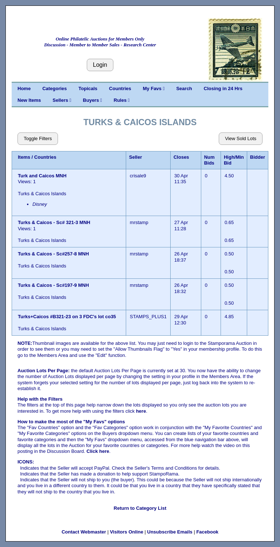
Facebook (207, 532)
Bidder (257, 157)
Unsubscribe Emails (169, 532)
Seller (135, 157)
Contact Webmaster (84, 532)
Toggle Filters (38, 138)
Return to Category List (140, 508)
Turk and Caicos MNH (43, 175)
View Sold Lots (240, 138)
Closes (181, 157)
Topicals (87, 88)
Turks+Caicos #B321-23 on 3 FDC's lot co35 (67, 316)
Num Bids (209, 160)
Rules (122, 100)
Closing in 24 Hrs (223, 88)
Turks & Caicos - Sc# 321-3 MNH (54, 222)
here (141, 411)
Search (184, 88)
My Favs (154, 88)
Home (24, 88)
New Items (29, 100)
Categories (54, 88)
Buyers (92, 100)
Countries (120, 88)
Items (24, 157)
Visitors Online (126, 532)
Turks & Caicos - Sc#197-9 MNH (53, 285)
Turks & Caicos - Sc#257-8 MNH (53, 254)
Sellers (61, 100)
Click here (97, 451)
